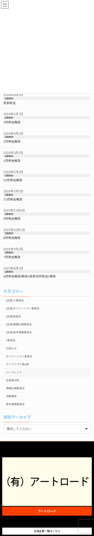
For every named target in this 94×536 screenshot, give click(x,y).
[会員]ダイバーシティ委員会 (22, 308)
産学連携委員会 (15, 404)
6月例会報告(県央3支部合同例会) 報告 (29, 276)
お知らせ (11, 348)
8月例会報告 (12, 238)
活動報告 (8, 98)
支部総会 (9, 103)
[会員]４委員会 (15, 300)
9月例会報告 (12, 218)
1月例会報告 (12, 160)
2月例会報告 (12, 141)
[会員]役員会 (13, 316)
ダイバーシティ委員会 (19, 356)
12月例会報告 (12, 180)
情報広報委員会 (15, 388)
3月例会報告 (12, 122)
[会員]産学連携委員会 (19, 332)
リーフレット (14, 372)
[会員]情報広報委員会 (19, 324)
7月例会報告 (12, 257)
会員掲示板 (12, 380)
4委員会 (10, 340)
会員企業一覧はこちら (47, 531)
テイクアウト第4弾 (17, 364)
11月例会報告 (12, 199)
